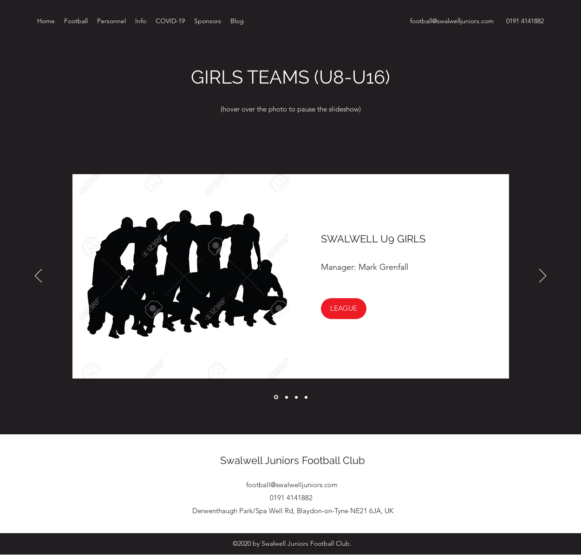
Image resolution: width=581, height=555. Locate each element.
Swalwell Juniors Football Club (292, 460)
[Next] (542, 276)
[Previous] (38, 276)
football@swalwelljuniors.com (452, 21)
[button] (343, 308)
